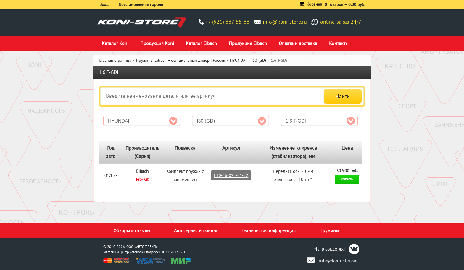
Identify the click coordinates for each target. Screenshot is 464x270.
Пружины (329, 230)
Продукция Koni (157, 43)
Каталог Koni (115, 43)
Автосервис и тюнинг (196, 230)
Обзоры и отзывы (131, 230)
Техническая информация (268, 230)
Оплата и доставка (298, 43)
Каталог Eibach (201, 43)
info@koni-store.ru (285, 21)
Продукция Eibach (248, 43)
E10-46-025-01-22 (231, 175)
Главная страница (115, 60)
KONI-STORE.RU (173, 252)
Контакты (339, 43)
